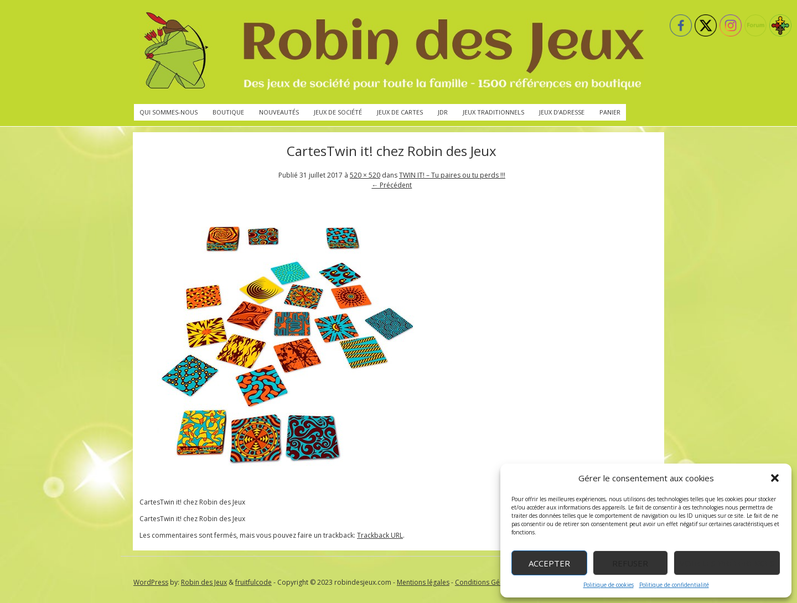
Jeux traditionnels (493, 112)
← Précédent (391, 185)
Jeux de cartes (400, 112)
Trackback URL (380, 535)
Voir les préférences (727, 563)
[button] (774, 478)
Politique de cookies (608, 585)
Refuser (630, 563)
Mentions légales (423, 582)
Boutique (228, 112)
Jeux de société (338, 112)
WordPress (150, 582)
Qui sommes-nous (168, 112)
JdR (443, 112)
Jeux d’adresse (561, 112)
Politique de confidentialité (674, 585)
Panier (609, 112)
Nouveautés (279, 112)
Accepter (549, 563)
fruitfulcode (253, 582)
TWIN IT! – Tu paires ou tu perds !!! (452, 175)
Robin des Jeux (204, 582)
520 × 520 (365, 175)
